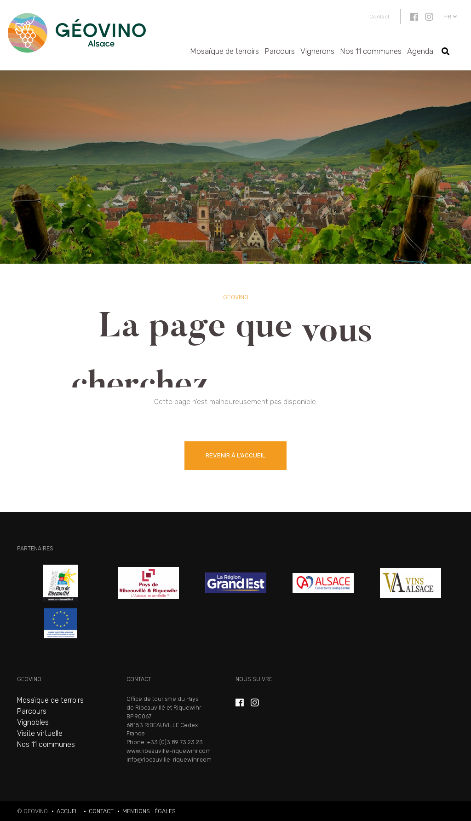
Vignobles (33, 722)
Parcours (279, 51)
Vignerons (317, 51)
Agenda (420, 51)
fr (447, 16)
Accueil (68, 811)
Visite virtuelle (40, 733)
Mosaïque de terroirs (224, 51)
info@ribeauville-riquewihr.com (169, 759)
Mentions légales (149, 811)
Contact (379, 16)
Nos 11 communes (371, 51)
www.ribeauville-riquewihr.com (168, 750)
